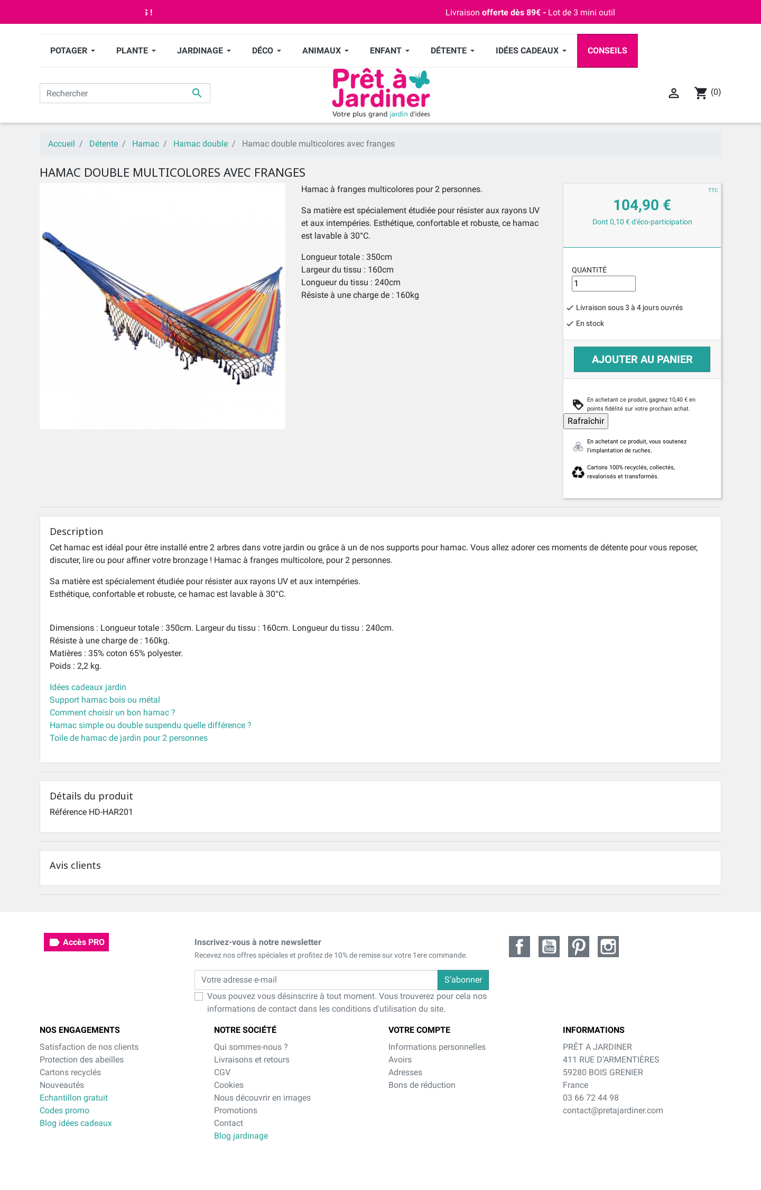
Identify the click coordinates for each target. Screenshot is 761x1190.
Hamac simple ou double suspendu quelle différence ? (151, 725)
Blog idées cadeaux (76, 1123)
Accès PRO (76, 942)
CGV (222, 1072)
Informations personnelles (437, 1047)
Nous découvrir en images (262, 1098)
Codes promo (64, 1110)
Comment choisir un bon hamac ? (112, 712)
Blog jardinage (241, 1136)
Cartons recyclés (70, 1072)
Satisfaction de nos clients (89, 1047)
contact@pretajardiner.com (613, 1110)
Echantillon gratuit (74, 1098)
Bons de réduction (422, 1085)
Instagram (608, 946)
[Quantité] (604, 284)
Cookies (229, 1085)
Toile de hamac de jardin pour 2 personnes (129, 738)
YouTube (549, 946)
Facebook (519, 946)
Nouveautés (62, 1085)
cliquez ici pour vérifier (465, 1159)
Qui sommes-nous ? (251, 1047)
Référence (68, 812)
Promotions (235, 1110)
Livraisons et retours (252, 1060)
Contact (228, 1123)
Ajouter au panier (642, 359)
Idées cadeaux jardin (88, 687)
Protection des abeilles (82, 1060)
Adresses (405, 1072)
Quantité (589, 270)
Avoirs (400, 1060)
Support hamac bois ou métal (105, 700)
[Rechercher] (125, 93)
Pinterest (578, 946)
